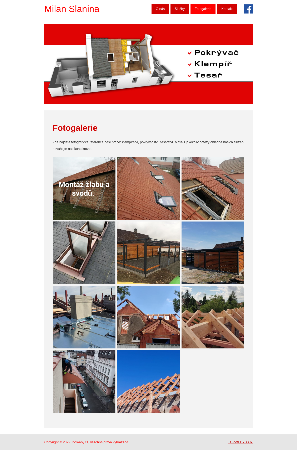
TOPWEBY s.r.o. (240, 442)
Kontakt (227, 9)
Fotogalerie (203, 9)
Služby (180, 9)
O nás (160, 9)
